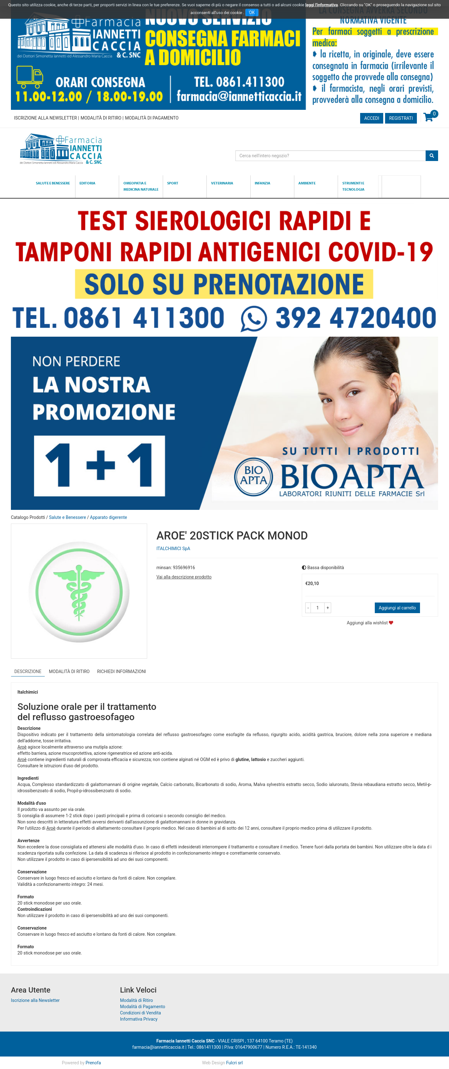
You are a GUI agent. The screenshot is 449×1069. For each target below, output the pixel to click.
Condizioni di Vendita (140, 1012)
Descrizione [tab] (27, 671)
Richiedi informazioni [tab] (121, 671)
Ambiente (307, 183)
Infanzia (262, 183)
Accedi (371, 118)
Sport (172, 183)
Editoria (87, 183)
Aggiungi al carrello (397, 607)
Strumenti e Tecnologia (353, 186)
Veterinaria (222, 183)
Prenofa (93, 1062)
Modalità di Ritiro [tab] (69, 671)
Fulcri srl (234, 1062)
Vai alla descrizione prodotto (184, 576)
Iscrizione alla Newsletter (45, 117)
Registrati (401, 118)
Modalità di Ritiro (100, 117)
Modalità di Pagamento (151, 117)
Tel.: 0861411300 (204, 1047)
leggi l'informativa (321, 4)
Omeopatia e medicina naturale (140, 186)
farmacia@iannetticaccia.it (158, 1047)
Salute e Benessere (53, 183)
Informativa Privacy (138, 1019)
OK (252, 12)
